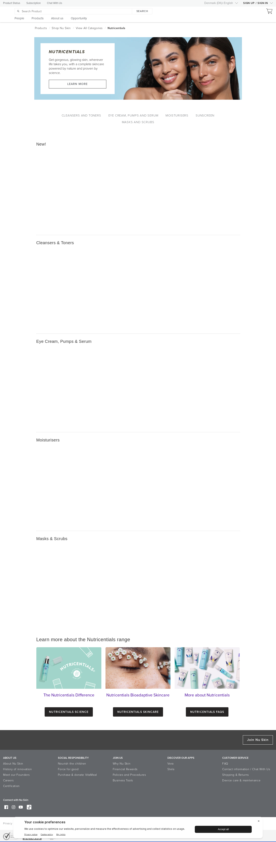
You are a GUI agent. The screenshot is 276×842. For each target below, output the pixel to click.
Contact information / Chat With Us (246, 769)
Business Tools (123, 780)
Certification (11, 786)
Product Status (11, 3)
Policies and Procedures (129, 775)
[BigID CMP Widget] (138, 828)
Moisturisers (177, 115)
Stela (170, 769)
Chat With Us (54, 3)
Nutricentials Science (68, 712)
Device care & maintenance (241, 780)
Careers (8, 780)
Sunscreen (205, 115)
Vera (170, 763)
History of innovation (17, 769)
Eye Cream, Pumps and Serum (133, 115)
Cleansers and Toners (81, 115)
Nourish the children (72, 763)
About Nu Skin (13, 763)
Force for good (68, 769)
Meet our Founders (16, 775)
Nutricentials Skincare (138, 712)
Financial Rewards (125, 769)
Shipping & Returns (235, 775)
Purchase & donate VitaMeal (77, 775)
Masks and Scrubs (138, 122)
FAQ (225, 763)
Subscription (33, 3)
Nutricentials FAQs (207, 712)
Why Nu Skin (122, 763)
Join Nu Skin (258, 740)
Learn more (77, 84)
